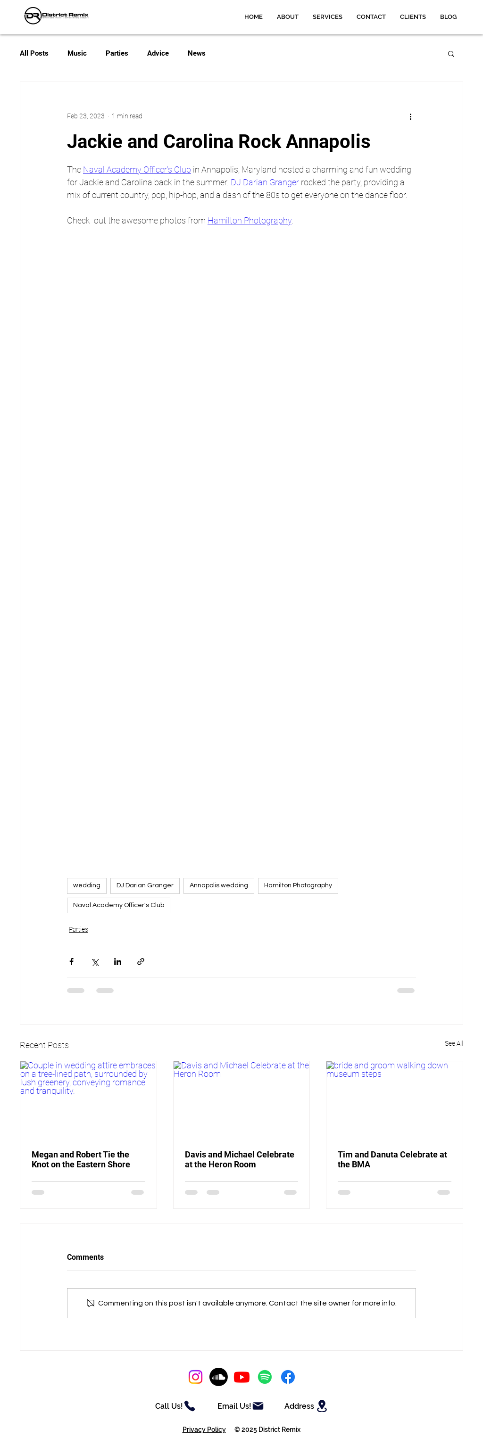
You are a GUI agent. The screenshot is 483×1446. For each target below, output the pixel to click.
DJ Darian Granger (145, 885)
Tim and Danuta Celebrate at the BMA (392, 1159)
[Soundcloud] (218, 1377)
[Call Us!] (175, 1406)
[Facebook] (288, 1377)
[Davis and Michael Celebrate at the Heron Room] (242, 1099)
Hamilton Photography (298, 885)
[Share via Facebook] (71, 961)
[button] (328, 17)
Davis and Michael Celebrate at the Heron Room (239, 1159)
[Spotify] (265, 1377)
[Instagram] (195, 1377)
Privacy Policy (204, 1429)
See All (454, 1043)
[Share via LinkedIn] (117, 961)
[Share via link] (140, 961)
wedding (86, 885)
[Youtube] (242, 1377)
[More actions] (410, 116)
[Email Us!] (241, 1406)
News (197, 53)
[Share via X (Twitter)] (94, 961)
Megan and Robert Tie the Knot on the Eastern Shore (81, 1159)
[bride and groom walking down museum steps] (394, 1099)
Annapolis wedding (219, 885)
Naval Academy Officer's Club (118, 905)
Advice (158, 53)
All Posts (34, 53)
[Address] (307, 1406)
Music (77, 53)
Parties (117, 53)
